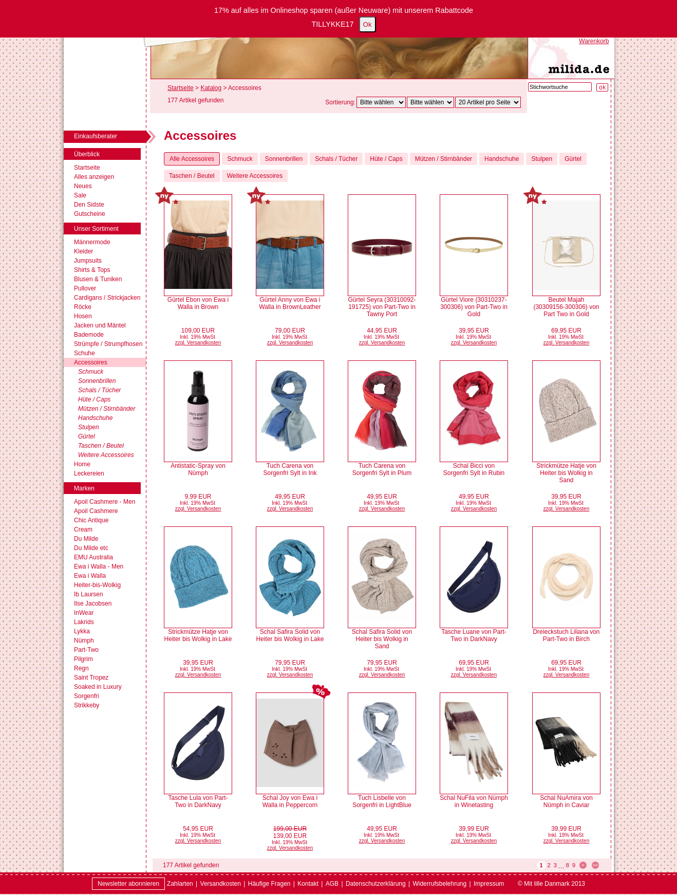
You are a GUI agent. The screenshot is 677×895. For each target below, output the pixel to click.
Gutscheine (89, 213)
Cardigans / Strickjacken (107, 297)
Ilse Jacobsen (92, 603)
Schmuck (90, 371)
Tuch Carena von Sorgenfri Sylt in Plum (381, 469)
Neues (83, 186)
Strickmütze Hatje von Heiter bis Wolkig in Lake (198, 635)
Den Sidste (89, 204)
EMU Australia (93, 557)
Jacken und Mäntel (100, 325)
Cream (83, 529)
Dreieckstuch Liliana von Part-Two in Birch (566, 635)
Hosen (83, 316)
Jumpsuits (88, 260)
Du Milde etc (91, 548)
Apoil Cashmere (96, 511)
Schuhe (84, 353)
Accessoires (90, 362)
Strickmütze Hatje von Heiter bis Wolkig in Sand (566, 473)
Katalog (210, 88)
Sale (80, 195)
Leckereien (89, 473)
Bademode (89, 334)
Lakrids (84, 622)
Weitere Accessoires (106, 455)
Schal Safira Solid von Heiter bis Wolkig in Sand (382, 639)
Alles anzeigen (94, 176)
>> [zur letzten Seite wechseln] (595, 865)
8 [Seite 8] (567, 865)
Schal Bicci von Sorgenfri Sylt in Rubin (473, 469)
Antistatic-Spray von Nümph (198, 469)
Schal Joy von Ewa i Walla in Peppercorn (290, 801)
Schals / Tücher (99, 390)
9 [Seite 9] (573, 865)
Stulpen (88, 427)
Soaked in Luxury (98, 686)
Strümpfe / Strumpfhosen (108, 344)
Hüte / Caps (94, 399)
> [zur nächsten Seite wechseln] (582, 865)
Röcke (82, 306)
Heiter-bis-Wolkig (97, 585)
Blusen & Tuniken (98, 279)
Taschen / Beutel (101, 445)
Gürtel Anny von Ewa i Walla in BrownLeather (290, 303)
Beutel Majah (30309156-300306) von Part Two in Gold (566, 307)
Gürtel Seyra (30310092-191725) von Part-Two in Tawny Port (382, 307)
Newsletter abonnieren (128, 883)
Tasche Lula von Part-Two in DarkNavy (198, 801)
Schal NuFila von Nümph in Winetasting (474, 801)
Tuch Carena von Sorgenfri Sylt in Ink (289, 469)
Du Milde (86, 538)
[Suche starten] (602, 87)
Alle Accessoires (192, 158)
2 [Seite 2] (549, 865)
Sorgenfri (86, 696)
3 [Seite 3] (555, 865)
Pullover (85, 288)
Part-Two (86, 649)
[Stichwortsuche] (560, 87)
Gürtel (86, 436)
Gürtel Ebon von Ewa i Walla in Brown (198, 303)
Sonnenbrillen (97, 381)
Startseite (87, 167)
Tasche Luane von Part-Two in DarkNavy (473, 635)
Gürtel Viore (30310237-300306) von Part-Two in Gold (473, 307)
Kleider (83, 251)
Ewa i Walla (90, 575)
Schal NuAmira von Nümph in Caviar (566, 801)
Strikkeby (86, 705)
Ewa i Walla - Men (98, 566)
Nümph (84, 640)
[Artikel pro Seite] (488, 102)
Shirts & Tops (92, 269)
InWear (83, 612)
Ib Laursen (88, 594)
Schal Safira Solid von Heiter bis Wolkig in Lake (290, 635)
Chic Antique (91, 520)
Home (82, 464)
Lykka (82, 631)
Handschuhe (95, 418)
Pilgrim (83, 659)
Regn (81, 668)
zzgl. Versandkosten (198, 342)
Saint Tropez (91, 677)
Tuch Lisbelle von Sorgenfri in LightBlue (381, 801)
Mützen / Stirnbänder (106, 408)
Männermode (92, 242)
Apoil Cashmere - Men (104, 501)
